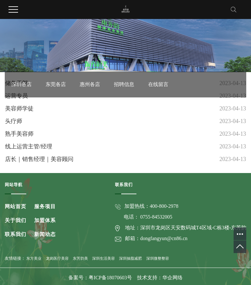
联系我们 (15, 234)
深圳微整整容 (157, 258)
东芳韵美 (80, 258)
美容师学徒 (19, 108)
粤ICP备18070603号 (111, 277)
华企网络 (172, 277)
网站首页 (15, 206)
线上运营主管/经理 (28, 146)
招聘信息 (124, 59)
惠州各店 (90, 59)
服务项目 (45, 206)
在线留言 (158, 59)
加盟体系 (45, 220)
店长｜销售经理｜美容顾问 (39, 159)
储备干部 (16, 83)
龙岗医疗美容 (57, 258)
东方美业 (33, 258)
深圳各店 (21, 59)
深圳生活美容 (103, 258)
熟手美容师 (19, 134)
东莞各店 (56, 59)
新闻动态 (45, 234)
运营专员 (16, 96)
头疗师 (13, 121)
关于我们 (15, 220)
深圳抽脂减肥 (130, 258)
